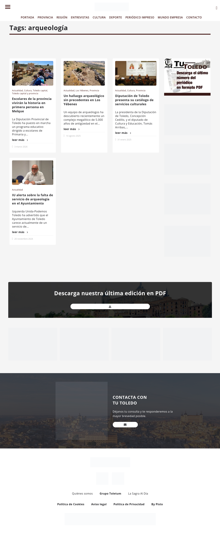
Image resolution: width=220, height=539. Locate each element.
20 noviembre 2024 (23, 238)
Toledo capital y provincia (25, 93)
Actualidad (17, 90)
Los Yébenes (82, 90)
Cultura (28, 90)
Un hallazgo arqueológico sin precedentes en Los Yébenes (84, 100)
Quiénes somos (82, 493)
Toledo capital (40, 90)
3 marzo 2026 (21, 146)
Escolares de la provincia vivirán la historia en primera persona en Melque (32, 105)
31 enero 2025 (124, 139)
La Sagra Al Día (138, 493)
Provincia (94, 90)
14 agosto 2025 (73, 135)
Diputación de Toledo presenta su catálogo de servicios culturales (134, 100)
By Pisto (157, 504)
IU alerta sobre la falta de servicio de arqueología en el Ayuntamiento (32, 199)
